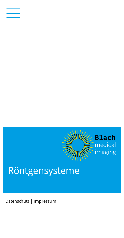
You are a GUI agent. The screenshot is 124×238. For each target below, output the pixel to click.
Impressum (45, 201)
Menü (13, 13)
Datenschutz (17, 201)
